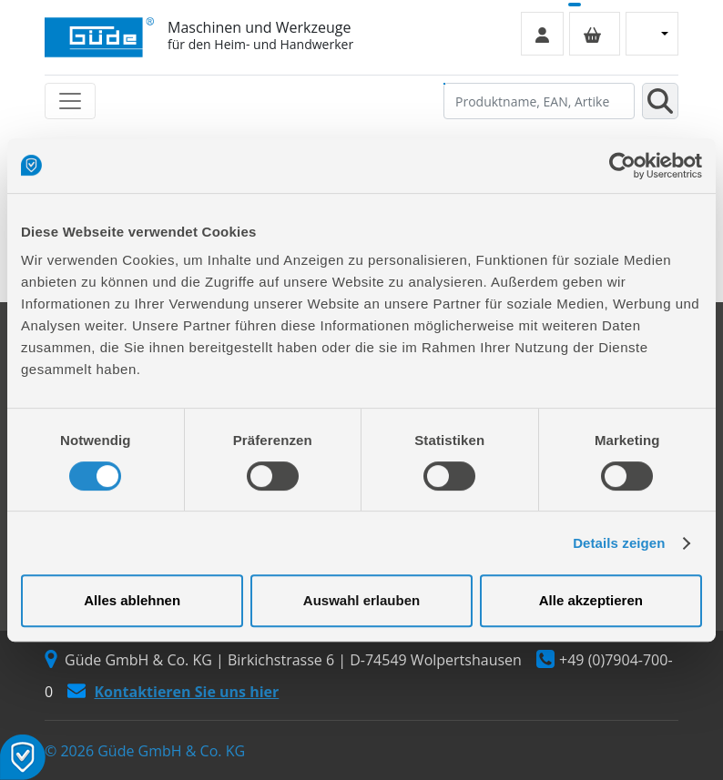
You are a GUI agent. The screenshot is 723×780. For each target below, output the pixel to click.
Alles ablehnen (132, 600)
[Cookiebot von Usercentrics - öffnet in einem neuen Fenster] (622, 165)
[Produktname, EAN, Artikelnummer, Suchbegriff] (539, 101)
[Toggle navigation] (70, 101)
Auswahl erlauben (361, 600)
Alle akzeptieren (591, 600)
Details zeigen (619, 543)
